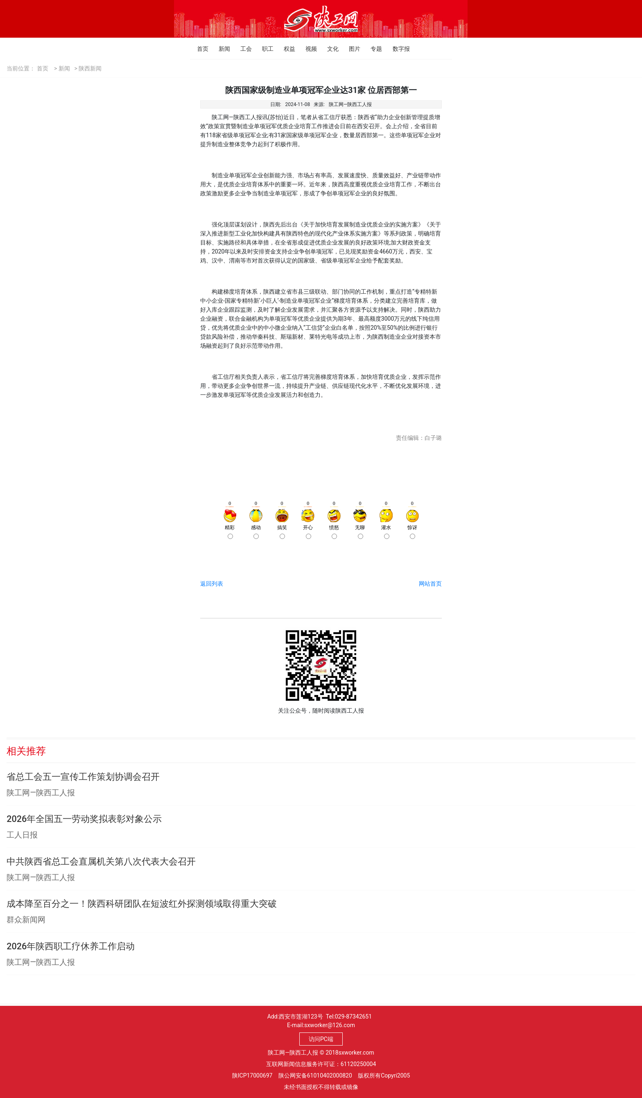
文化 (329, 48)
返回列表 (211, 583)
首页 (199, 48)
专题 (373, 48)
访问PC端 (321, 1039)
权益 (286, 48)
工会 (242, 48)
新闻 (221, 48)
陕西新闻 (90, 68)
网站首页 (430, 583)
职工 (264, 48)
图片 (351, 48)
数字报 (395, 48)
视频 (307, 48)
